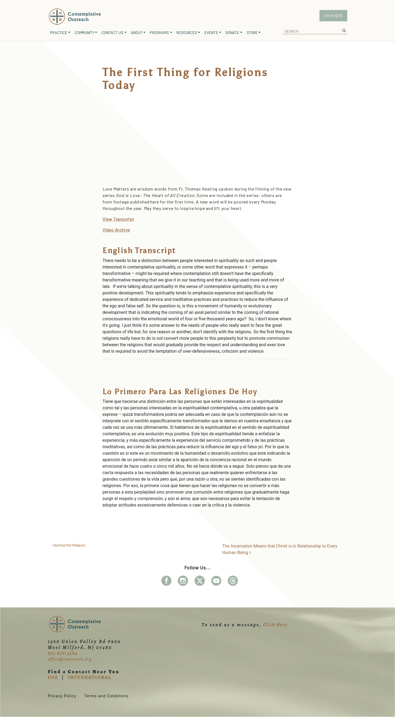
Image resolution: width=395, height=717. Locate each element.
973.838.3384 (62, 653)
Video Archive (116, 229)
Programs (159, 32)
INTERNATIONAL (89, 677)
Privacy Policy (62, 696)
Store (252, 32)
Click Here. (276, 624)
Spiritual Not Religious (69, 545)
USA (53, 677)
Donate (232, 32)
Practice (58, 32)
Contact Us (112, 32)
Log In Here (333, 15)
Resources (186, 32)
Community (84, 32)
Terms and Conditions (106, 696)
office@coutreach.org (69, 659)
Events (211, 32)
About (136, 32)
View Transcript (118, 219)
